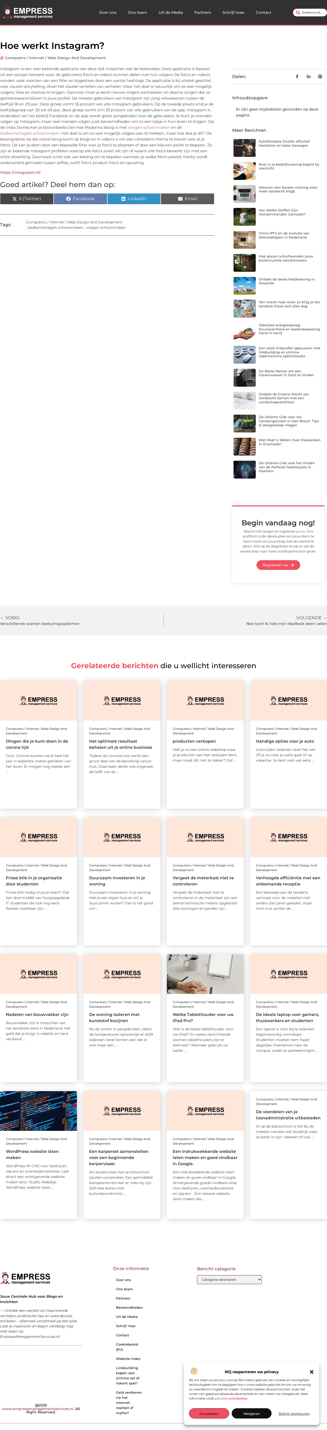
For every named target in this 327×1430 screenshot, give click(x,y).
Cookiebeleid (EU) (127, 1346)
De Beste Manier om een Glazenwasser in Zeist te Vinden (286, 373)
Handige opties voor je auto (285, 741)
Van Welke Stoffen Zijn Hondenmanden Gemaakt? (282, 212)
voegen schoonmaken (149, 127)
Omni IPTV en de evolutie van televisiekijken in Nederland (284, 235)
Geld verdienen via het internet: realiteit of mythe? (129, 1402)
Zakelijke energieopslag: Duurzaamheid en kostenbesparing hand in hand (289, 329)
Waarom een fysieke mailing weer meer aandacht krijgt (288, 189)
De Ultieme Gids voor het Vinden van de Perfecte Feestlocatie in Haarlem (287, 467)
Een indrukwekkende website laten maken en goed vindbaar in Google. (205, 1157)
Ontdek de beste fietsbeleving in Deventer (287, 281)
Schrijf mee (233, 12)
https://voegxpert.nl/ (20, 172)
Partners (202, 12)
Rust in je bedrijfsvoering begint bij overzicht (289, 166)
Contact (263, 12)
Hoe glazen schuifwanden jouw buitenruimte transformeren (286, 258)
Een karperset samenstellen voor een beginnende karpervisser (118, 1157)
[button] (311, 1371)
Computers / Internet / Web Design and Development (55, 58)
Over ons (107, 12)
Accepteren (209, 1414)
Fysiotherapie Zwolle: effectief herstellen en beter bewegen (284, 143)
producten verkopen (194, 741)
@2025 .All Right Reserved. (41, 1408)
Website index (128, 1359)
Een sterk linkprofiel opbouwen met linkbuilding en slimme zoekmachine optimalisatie (289, 352)
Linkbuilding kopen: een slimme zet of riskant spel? (127, 1375)
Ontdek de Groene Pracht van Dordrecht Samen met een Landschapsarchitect (284, 398)
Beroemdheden (129, 1307)
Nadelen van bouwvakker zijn (37, 1014)
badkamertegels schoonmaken (30, 133)
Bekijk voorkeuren (294, 1414)
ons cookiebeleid (234, 1398)
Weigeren (251, 1414)
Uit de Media (171, 12)
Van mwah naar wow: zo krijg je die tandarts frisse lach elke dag (289, 304)
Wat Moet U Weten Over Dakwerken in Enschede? (290, 442)
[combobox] (310, 12)
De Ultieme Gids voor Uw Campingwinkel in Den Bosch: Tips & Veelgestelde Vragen (289, 421)
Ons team (137, 12)
